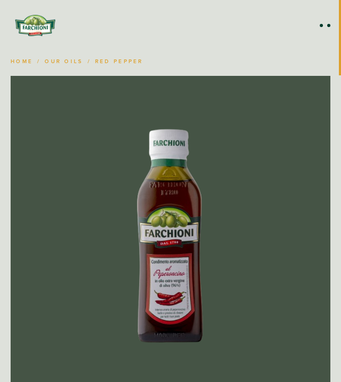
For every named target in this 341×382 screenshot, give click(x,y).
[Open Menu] (325, 25)
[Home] (35, 25)
